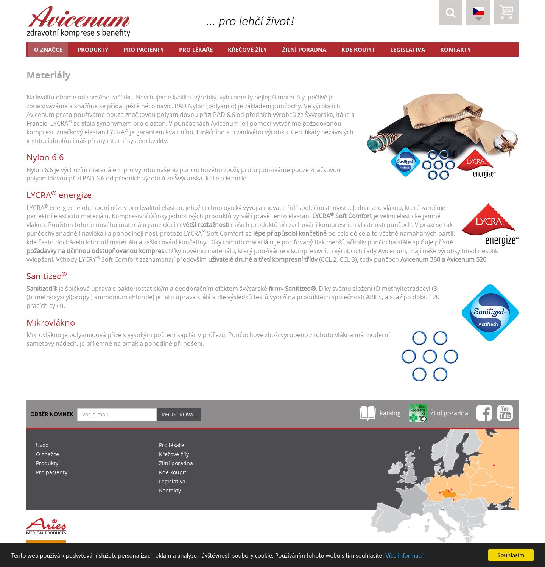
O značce (48, 49)
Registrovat (179, 414)
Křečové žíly (247, 49)
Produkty (93, 49)
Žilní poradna (304, 49)
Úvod (42, 445)
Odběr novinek (51, 414)
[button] (450, 12)
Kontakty (455, 49)
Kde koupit (358, 49)
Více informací (403, 555)
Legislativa (407, 49)
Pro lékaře (196, 49)
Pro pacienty (143, 49)
